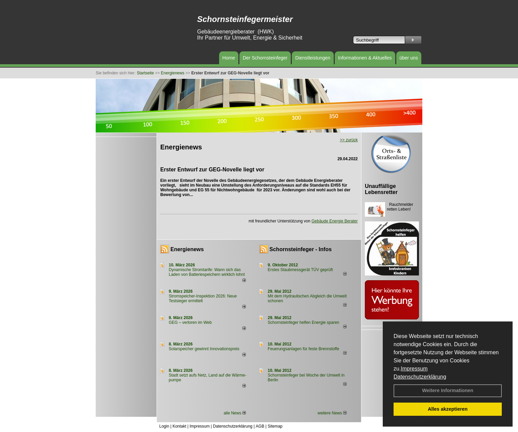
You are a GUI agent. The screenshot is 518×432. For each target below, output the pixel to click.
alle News (234, 413)
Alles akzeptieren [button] (448, 409)
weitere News (331, 413)
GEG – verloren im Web (190, 322)
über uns (409, 58)
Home (228, 58)
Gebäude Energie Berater (334, 221)
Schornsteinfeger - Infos (300, 249)
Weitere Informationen (447, 390)
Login (164, 426)
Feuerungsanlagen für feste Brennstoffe (303, 348)
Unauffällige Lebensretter (381, 189)
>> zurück (349, 140)
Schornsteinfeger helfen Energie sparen (303, 322)
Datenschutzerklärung (420, 377)
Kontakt (179, 426)
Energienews (187, 249)
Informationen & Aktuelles (365, 58)
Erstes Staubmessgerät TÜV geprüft (300, 269)
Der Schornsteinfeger (265, 58)
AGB (260, 426)
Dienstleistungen (312, 58)
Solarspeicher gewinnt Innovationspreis (204, 348)
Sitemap (274, 426)
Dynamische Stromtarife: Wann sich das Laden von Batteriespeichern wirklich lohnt (207, 272)
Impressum (414, 368)
